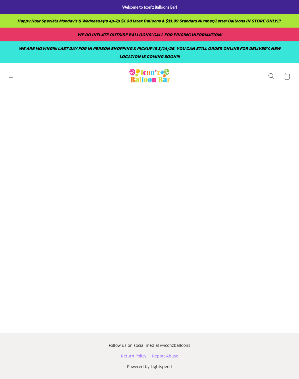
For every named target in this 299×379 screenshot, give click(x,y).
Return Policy (133, 356)
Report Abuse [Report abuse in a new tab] (165, 356)
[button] (149, 76)
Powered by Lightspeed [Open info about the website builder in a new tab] (149, 366)
